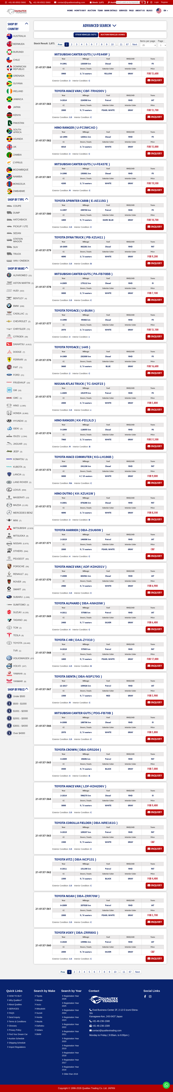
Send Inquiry (13, 1017)
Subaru (39, 1030)
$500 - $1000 (16, 703)
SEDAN (13, 233)
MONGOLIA (15, 184)
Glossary (12, 1026)
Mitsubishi (40, 1009)
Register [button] (164, 2)
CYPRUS (14, 163)
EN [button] (162, 10)
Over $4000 (15, 733)
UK (11, 147)
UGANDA (14, 139)
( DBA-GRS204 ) (77, 749)
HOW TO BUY (80, 11)
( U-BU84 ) (74, 310)
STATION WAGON (14, 240)
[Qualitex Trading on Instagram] (151, 2)
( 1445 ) (72, 347)
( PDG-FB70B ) (83, 713)
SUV (12, 247)
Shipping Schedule (16, 1043)
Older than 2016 (70, 1074)
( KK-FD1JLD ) (75, 420)
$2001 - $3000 (17, 718)
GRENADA (15, 76)
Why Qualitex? (14, 1000)
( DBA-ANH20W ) (79, 603)
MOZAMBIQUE (17, 170)
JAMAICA (14, 99)
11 (121, 44)
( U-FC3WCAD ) (75, 127)
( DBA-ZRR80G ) (76, 932)
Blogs (149, 11)
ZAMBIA (14, 155)
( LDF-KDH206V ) (80, 786)
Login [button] (156, 2)
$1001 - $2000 (17, 711)
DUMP (13, 212)
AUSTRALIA (16, 36)
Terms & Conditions (16, 1021)
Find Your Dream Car (17, 1034)
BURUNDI (15, 52)
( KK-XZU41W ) (74, 493)
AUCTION (92, 11)
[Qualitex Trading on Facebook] (148, 2)
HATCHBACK (16, 219)
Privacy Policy (14, 1030)
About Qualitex (14, 1004)
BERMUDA (15, 44)
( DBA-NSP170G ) (78, 676)
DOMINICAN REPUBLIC (16, 68)
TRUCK (13, 254)
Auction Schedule (15, 1038)
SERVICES (123, 11)
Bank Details (110, 11)
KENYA (13, 115)
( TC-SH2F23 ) (79, 384)
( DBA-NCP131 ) (75, 859)
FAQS (131, 11)
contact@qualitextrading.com (69, 2)
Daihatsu (39, 1026)
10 (112, 44)
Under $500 (15, 696)
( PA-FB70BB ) (83, 274)
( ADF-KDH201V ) (80, 566)
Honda (38, 1017)
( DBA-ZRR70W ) (76, 896)
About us (140, 11)
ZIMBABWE (15, 191)
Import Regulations (16, 1047)
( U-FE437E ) (82, 164)
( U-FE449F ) (82, 54)
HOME (70, 11)
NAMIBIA (14, 177)
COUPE (13, 206)
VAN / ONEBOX (17, 260)
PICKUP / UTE (17, 226)
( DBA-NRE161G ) (85, 823)
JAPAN (13, 107)
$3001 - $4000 (17, 726)
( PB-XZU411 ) (79, 237)
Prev (60, 45)
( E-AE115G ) (81, 201)
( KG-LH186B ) (83, 457)
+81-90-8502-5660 (15, 2)
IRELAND (14, 91)
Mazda (38, 1021)
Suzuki (38, 1013)
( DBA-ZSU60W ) (78, 530)
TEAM (100, 11)
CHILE (13, 60)
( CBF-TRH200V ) (80, 91)
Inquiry (154, 80)
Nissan (39, 1000)
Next (134, 44)
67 (127, 44)
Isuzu (38, 1004)
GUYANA (14, 83)
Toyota (38, 996)
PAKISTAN (15, 123)
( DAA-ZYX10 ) (74, 640)
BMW (38, 1034)
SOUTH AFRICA (14, 131)
